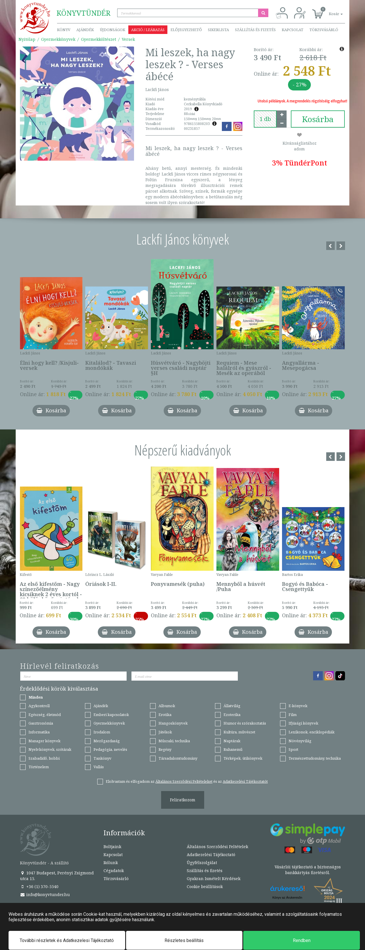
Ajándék (85, 29)
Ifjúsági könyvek (303, 723)
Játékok (165, 732)
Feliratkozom (182, 799)
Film (293, 714)
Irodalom (102, 732)
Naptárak (232, 740)
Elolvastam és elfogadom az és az (187, 781)
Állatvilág (232, 705)
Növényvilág (300, 740)
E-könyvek (298, 705)
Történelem (39, 766)
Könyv (63, 29)
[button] (329, 10)
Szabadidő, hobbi (44, 758)
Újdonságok (112, 29)
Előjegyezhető (186, 29)
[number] (265, 119)
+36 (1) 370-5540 (39, 886)
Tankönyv (102, 758)
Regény (165, 749)
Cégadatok (114, 870)
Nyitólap (27, 39)
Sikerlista (218, 29)
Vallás (99, 766)
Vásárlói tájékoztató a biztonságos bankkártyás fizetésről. (308, 869)
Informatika (39, 732)
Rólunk (111, 862)
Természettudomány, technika (315, 758)
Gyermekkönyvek (58, 39)
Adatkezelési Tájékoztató (211, 854)
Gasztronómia (41, 723)
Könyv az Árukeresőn (287, 897)
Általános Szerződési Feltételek (217, 846)
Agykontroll (39, 705)
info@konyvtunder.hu (45, 894)
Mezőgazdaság (107, 740)
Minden (36, 697)
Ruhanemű (233, 749)
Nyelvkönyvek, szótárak (50, 749)
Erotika (165, 714)
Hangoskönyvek (173, 723)
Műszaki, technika (174, 740)
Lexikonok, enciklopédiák (311, 732)
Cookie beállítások (205, 886)
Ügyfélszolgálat (202, 862)
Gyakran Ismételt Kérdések (213, 878)
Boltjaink (112, 846)
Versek (128, 39)
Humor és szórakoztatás (245, 723)
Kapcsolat (292, 29)
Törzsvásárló (323, 29)
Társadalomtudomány (178, 758)
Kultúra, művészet (239, 732)
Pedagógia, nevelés (110, 749)
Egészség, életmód (45, 714)
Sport (293, 749)
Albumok (167, 705)
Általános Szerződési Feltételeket (183, 781)
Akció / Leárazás (148, 29)
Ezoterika (232, 714)
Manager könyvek (44, 740)
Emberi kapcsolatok (111, 714)
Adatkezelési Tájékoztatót (245, 781)
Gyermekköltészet (98, 39)
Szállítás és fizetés (255, 29)
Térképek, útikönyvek (243, 758)
